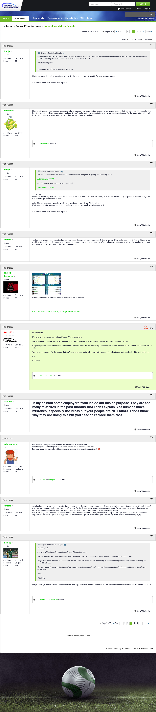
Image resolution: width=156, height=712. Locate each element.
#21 (151, 44)
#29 (151, 499)
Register (146, 8)
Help (138, 8)
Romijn (42, 600)
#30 (151, 536)
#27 (151, 395)
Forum (6, 18)
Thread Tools (136, 39)
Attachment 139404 (46, 187)
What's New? (20, 18)
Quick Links (70, 18)
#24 (151, 233)
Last (149, 31)
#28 (151, 437)
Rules (89, 18)
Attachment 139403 (46, 179)
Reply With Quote (142, 96)
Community (38, 18)
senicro (43, 480)
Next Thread (85, 636)
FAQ (82, 18)
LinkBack (123, 39)
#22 (151, 104)
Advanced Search (145, 19)
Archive (109, 648)
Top (151, 648)
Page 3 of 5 (109, 31)
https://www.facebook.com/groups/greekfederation (56, 311)
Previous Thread (72, 636)
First (118, 31)
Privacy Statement (122, 648)
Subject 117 (44, 144)
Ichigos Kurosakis (46, 376)
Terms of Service (140, 648)
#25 (151, 267)
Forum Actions (55, 18)
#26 (151, 328)
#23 (151, 163)
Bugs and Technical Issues (28, 26)
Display (148, 39)
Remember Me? (127, 9)
